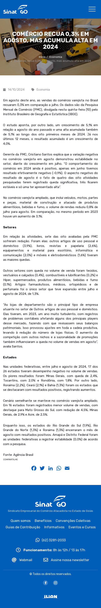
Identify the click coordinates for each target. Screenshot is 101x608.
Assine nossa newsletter (66, 560)
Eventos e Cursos (82, 527)
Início (42, 56)
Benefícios (43, 521)
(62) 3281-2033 (51, 540)
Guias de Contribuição (23, 527)
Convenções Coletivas (73, 521)
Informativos (54, 527)
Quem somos (21, 521)
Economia (55, 56)
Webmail (22, 560)
